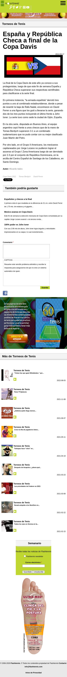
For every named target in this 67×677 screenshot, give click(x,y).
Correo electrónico (33, 562)
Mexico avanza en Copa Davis (18, 212)
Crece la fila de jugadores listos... (26, 430)
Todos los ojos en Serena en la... (26, 524)
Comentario (8, 242)
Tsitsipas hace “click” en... (24, 448)
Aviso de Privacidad (33, 673)
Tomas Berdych (25, 177)
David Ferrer (38, 177)
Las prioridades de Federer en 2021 (27, 486)
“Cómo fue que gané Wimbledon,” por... (29, 373)
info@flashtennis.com (33, 667)
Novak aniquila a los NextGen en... (27, 505)
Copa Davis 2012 (9, 177)
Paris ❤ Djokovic (20, 392)
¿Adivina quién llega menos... (25, 411)
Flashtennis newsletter (34, 556)
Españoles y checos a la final (18, 199)
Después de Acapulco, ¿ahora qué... (27, 467)
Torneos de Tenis (22, 370)
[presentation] (26, 278)
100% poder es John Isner (16, 224)
